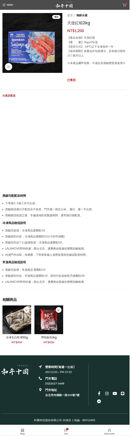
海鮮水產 (81, 15)
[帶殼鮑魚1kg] (48, 319)
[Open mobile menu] (8, 5)
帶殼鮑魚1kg (49, 337)
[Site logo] (65, 4)
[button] (27, 310)
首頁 (70, 15)
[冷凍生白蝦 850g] (16, 319)
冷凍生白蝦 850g (17, 337)
